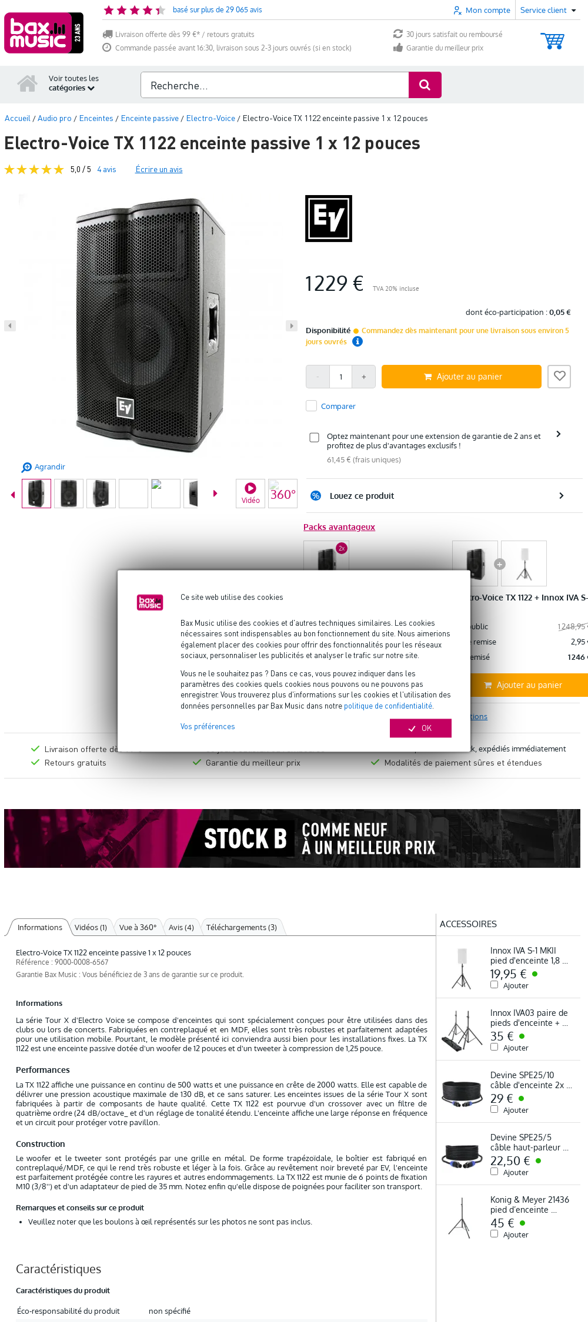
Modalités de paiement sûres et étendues (463, 762)
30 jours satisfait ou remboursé (448, 34)
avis (106, 169)
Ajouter (516, 985)
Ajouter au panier (463, 376)
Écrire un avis (159, 169)
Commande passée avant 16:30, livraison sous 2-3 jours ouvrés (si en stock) (227, 48)
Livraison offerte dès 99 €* (95, 748)
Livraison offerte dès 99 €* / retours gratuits (178, 34)
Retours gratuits (75, 762)
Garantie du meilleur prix (438, 48)
